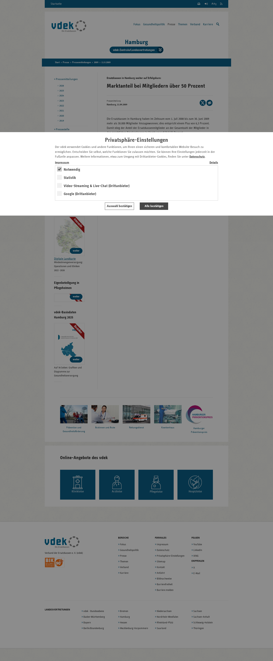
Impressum (62, 162)
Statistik (70, 178)
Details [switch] (213, 162)
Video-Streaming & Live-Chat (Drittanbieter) (96, 186)
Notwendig (72, 169)
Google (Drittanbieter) (80, 194)
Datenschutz (197, 156)
